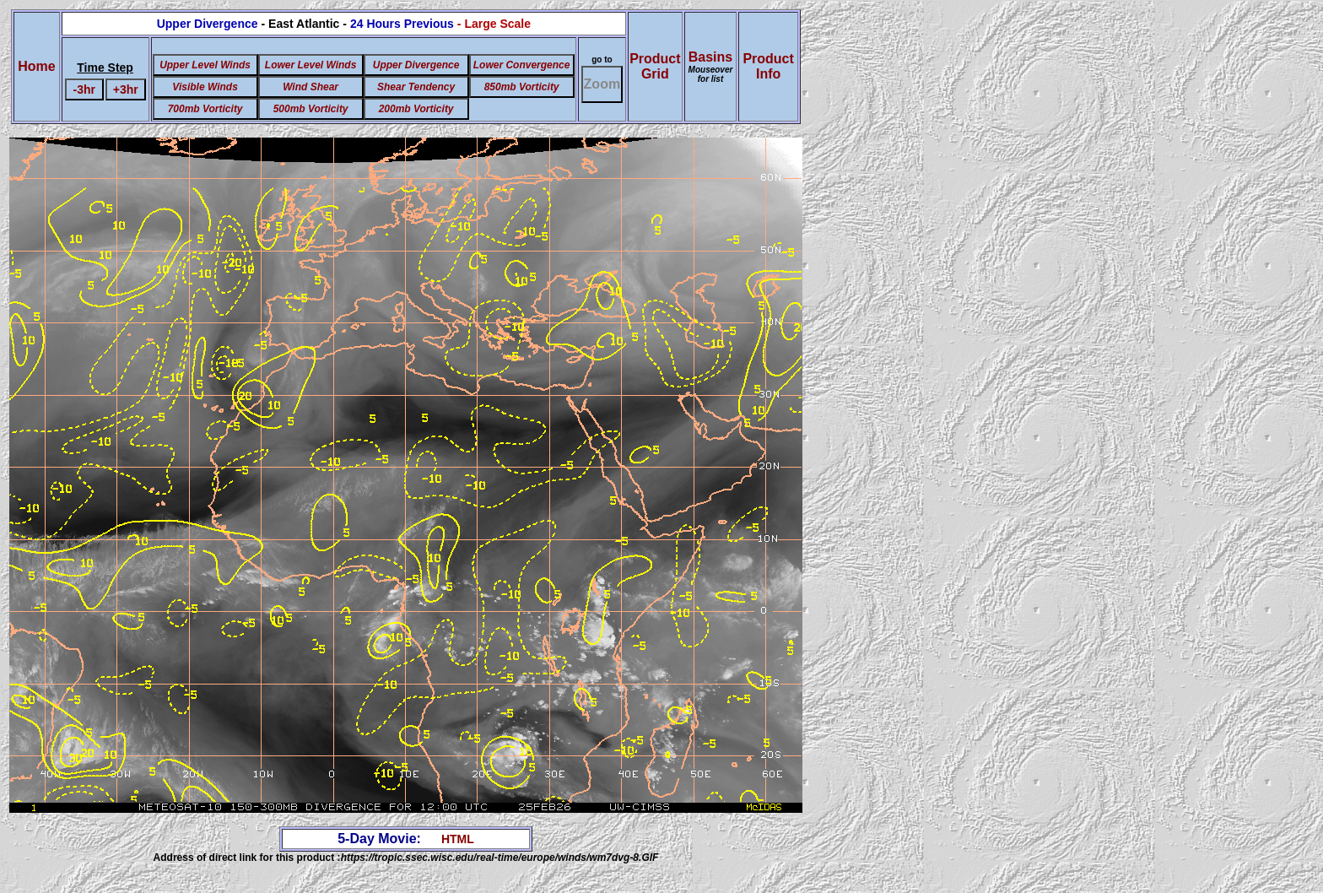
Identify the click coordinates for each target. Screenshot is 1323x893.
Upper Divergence (416, 65)
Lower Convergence (521, 65)
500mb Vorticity (310, 109)
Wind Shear (310, 87)
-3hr (84, 89)
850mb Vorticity (521, 87)
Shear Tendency (416, 87)
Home (36, 66)
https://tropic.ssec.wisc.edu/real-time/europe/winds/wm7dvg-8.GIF (500, 857)
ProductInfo (767, 66)
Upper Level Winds (205, 65)
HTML (457, 839)
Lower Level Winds (311, 65)
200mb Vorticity (416, 109)
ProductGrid (654, 66)
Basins (710, 67)
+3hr (125, 89)
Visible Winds (204, 87)
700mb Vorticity (205, 109)
